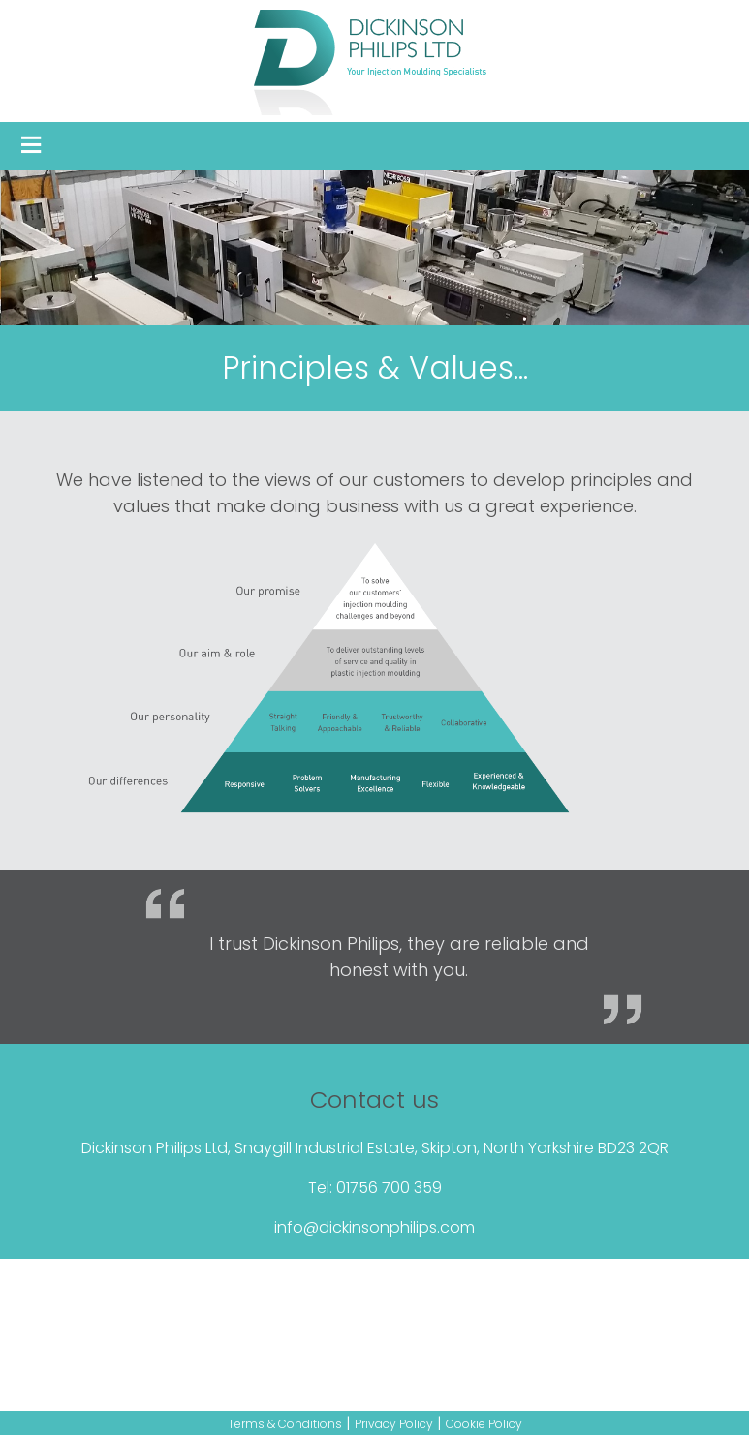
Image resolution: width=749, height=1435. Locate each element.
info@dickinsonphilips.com (374, 1227)
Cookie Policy (484, 1424)
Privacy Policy (394, 1424)
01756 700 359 (389, 1187)
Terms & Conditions (285, 1424)
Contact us (374, 1099)
